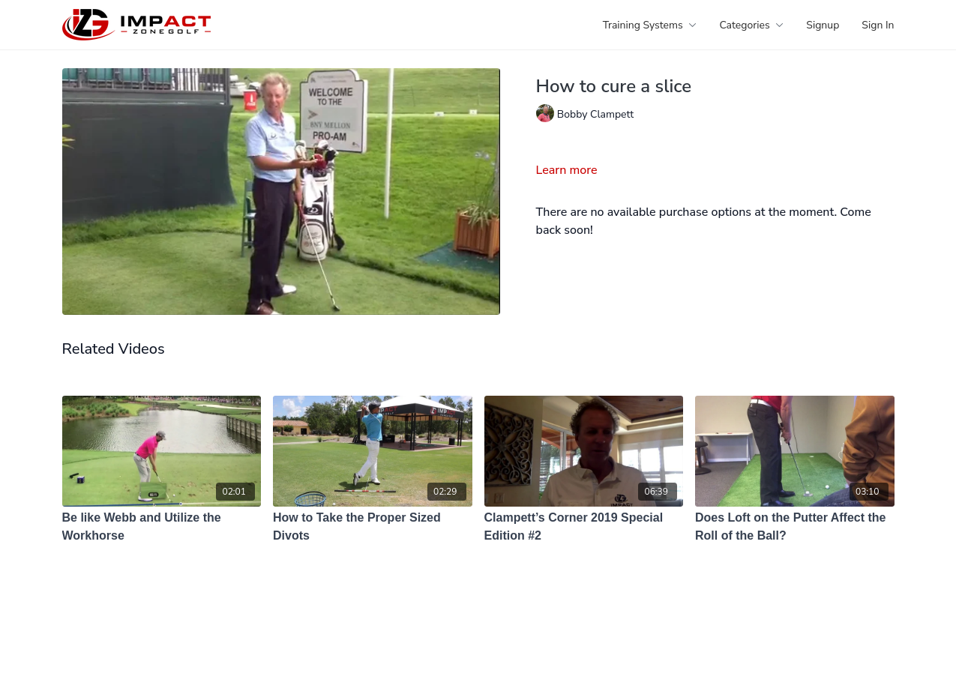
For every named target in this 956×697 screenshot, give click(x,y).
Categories (751, 25)
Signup (822, 25)
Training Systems (650, 25)
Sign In (878, 25)
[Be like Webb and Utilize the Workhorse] (162, 527)
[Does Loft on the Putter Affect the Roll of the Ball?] (795, 527)
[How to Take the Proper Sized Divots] (372, 527)
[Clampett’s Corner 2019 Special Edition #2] (584, 527)
